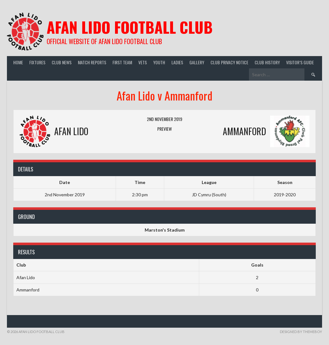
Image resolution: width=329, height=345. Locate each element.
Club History (267, 62)
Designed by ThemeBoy (301, 332)
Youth (159, 62)
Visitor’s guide (300, 62)
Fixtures (37, 62)
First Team (122, 62)
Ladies (177, 62)
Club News (62, 62)
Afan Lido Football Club (130, 27)
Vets (142, 62)
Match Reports (92, 62)
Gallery (196, 62)
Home (18, 62)
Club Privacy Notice (229, 62)
